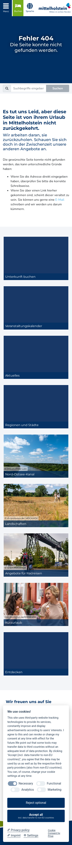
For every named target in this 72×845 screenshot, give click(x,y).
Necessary (26, 783)
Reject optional (36, 803)
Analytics (27, 789)
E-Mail (59, 200)
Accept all (36, 816)
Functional (54, 783)
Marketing (54, 789)
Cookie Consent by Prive (54, 833)
